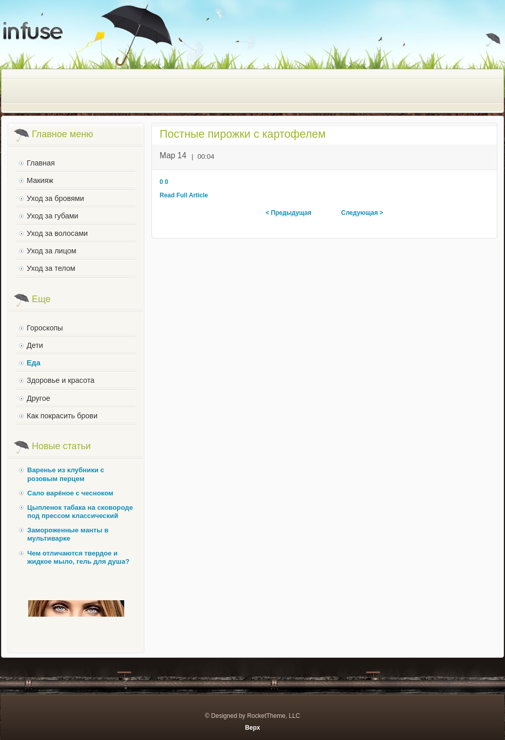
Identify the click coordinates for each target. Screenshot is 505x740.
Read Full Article (184, 195)
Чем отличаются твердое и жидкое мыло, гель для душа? (78, 557)
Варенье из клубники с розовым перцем (65, 474)
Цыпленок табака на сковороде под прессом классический (80, 512)
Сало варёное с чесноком (70, 493)
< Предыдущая (288, 212)
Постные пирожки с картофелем (243, 133)
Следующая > (362, 212)
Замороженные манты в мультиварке (67, 534)
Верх (252, 727)
